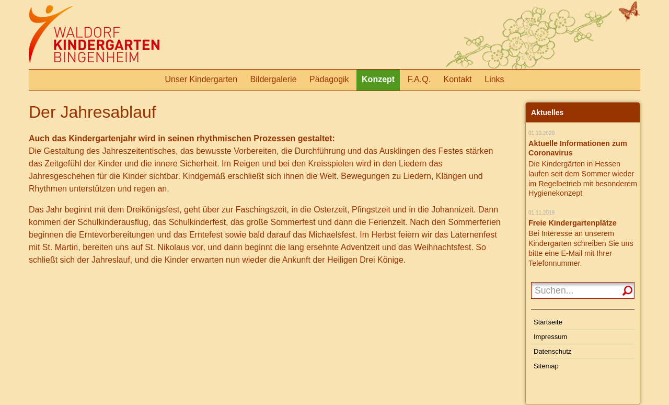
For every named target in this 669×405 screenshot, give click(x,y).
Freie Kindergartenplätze (572, 223)
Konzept (378, 79)
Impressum (550, 337)
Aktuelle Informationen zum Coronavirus (577, 148)
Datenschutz (552, 351)
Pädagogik (329, 79)
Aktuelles (547, 112)
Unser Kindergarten (201, 79)
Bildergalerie (273, 79)
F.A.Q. (419, 79)
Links (494, 79)
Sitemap (546, 366)
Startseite (548, 322)
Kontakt (458, 79)
